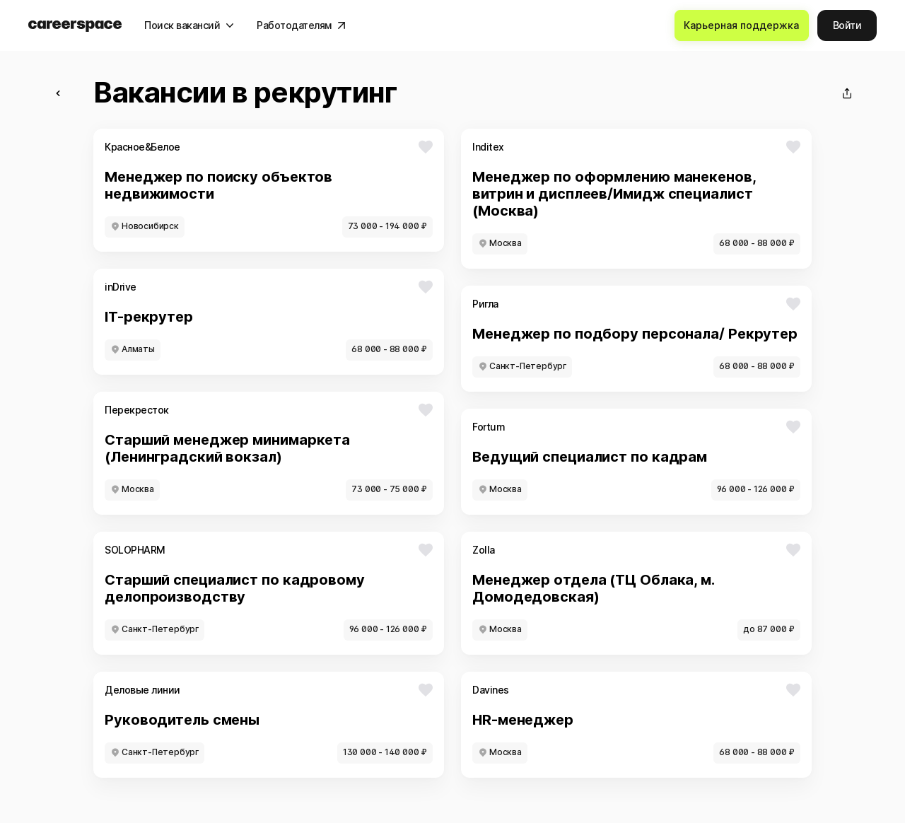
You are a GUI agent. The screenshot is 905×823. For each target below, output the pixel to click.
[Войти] (847, 25)
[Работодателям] (301, 25)
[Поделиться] (847, 93)
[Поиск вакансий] (189, 25)
